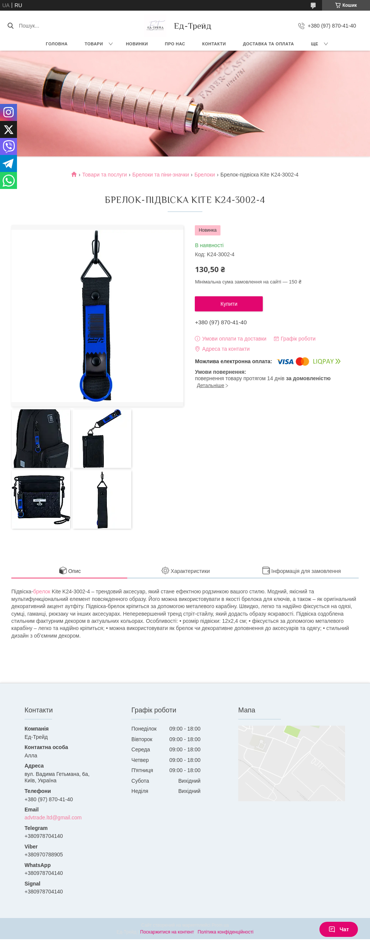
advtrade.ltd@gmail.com (53, 817)
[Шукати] (10, 25)
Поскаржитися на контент (167, 932)
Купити (228, 304)
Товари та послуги (104, 175)
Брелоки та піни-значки (161, 175)
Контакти (214, 44)
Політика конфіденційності (226, 932)
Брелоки (204, 175)
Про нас (175, 44)
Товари (94, 44)
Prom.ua (220, 925)
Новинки (137, 44)
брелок (41, 591)
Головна (57, 44)
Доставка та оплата (268, 44)
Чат (338, 929)
